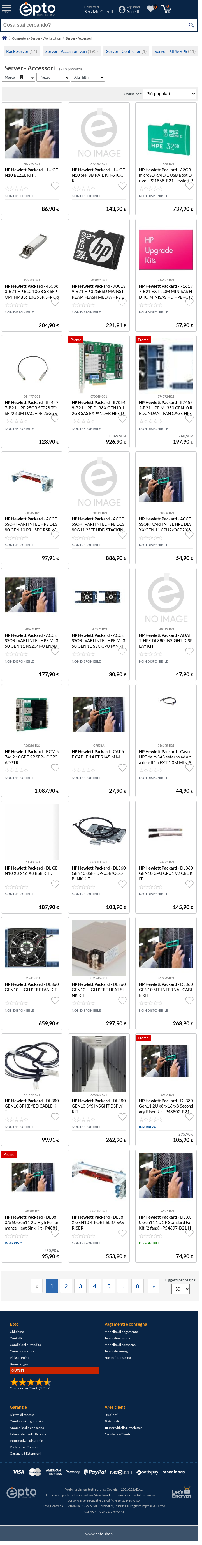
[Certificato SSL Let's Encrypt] (181, 1491)
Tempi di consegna (118, 1351)
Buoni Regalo (19, 1364)
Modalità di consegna (120, 1344)
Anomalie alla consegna (27, 1427)
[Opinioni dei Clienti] (31, 1385)
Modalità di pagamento (121, 1332)
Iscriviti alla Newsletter (123, 1427)
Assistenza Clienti (117, 1434)
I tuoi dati (111, 1415)
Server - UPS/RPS (175, 51)
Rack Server (21, 51)
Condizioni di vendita (25, 1344)
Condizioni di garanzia (26, 1421)
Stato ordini (113, 1421)
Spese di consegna (118, 1357)
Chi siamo (17, 1332)
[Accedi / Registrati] (129, 11)
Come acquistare (22, 1351)
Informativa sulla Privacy (28, 1434)
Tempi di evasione (117, 1338)
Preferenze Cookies (24, 1447)
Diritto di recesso (22, 1415)
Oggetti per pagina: (180, 1280)
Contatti (16, 1338)
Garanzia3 (25, 1453)
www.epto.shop (99, 1533)
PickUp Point (19, 1357)
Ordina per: (133, 94)
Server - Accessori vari (71, 51)
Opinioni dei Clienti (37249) (30, 1388)
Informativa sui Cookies (27, 1440)
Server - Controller (126, 51)
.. (123, 1286)
